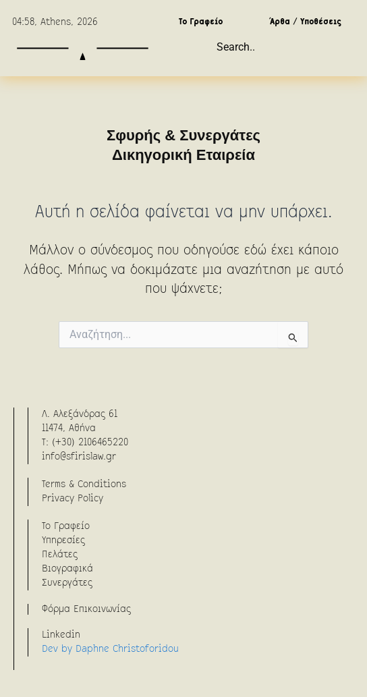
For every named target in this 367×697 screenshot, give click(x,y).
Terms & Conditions (84, 484)
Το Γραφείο (201, 22)
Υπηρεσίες (63, 540)
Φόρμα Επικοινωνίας (86, 609)
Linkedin (61, 635)
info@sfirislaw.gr (79, 456)
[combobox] (284, 47)
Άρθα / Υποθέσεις (305, 22)
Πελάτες (60, 554)
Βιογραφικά (67, 568)
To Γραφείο (66, 526)
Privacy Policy (72, 498)
